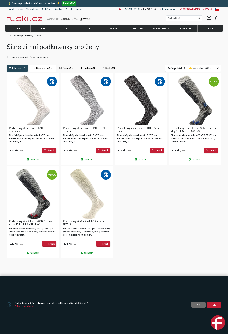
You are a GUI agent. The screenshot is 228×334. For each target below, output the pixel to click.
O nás (20, 9)
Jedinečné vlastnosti (18, 102)
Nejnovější (89, 68)
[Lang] (218, 9)
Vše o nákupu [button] (32, 9)
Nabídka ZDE (69, 3)
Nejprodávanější (65, 68)
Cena (10, 76)
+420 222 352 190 (130, 9)
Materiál (12, 108)
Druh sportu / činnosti (19, 95)
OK (214, 304)
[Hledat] (199, 18)
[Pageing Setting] (217, 68)
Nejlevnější (110, 68)
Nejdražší (130, 68)
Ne (198, 304)
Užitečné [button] (46, 9)
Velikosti (12, 89)
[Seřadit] (200, 68)
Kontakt (11, 9)
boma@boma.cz (168, 9)
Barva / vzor (14, 122)
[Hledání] (181, 18)
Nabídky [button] (58, 9)
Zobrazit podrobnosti (24, 306)
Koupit (83, 145)
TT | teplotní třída (16, 115)
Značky (11, 82)
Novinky (69, 9)
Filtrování (28, 68)
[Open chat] (218, 323)
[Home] (8, 35)
